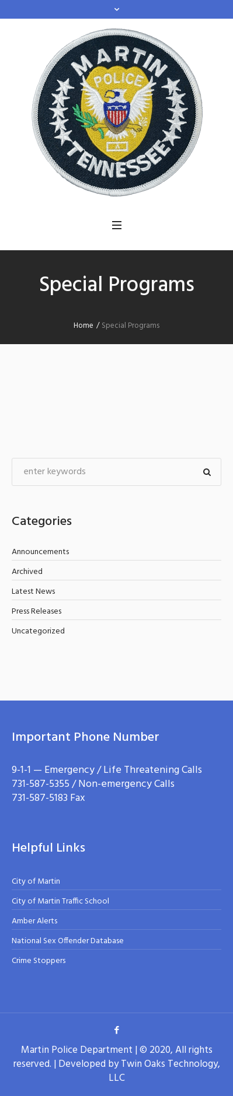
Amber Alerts (34, 921)
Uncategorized (38, 631)
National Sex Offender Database (68, 941)
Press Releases (36, 611)
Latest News (33, 591)
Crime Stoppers (38, 961)
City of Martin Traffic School (60, 901)
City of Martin (36, 881)
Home (83, 326)
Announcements (40, 552)
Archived (27, 572)
